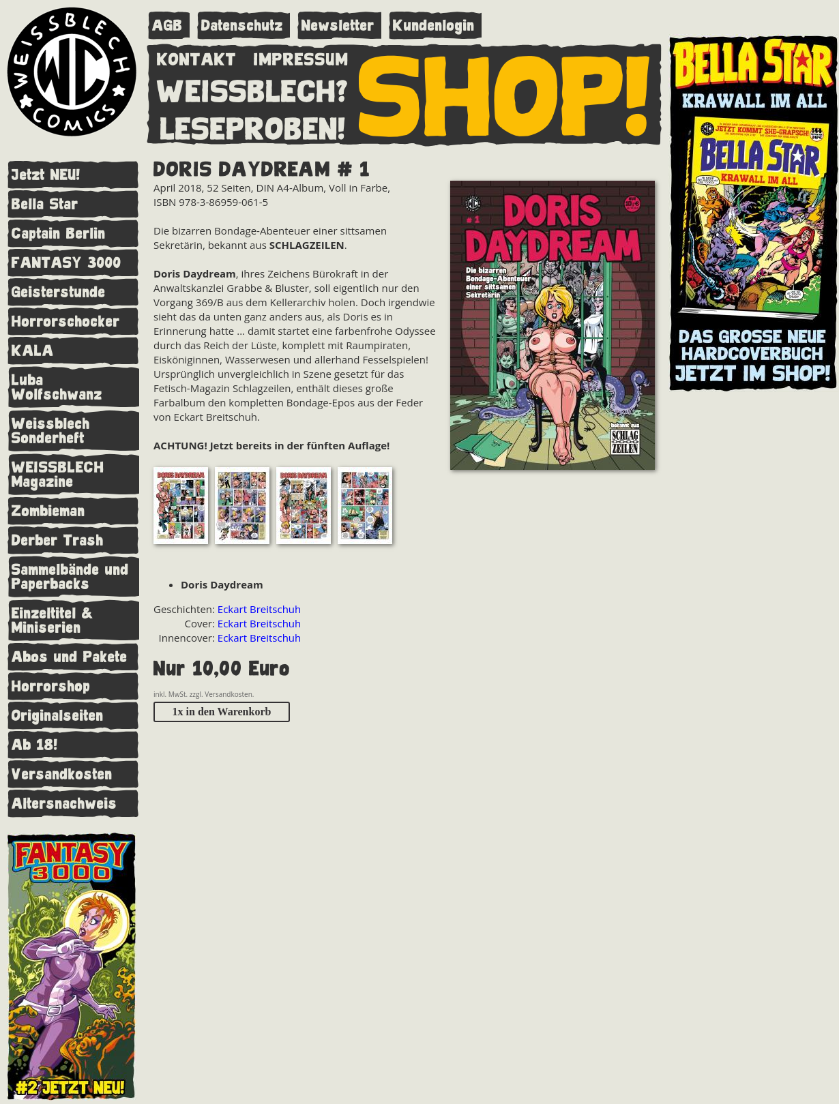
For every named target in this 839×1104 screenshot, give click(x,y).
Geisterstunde (59, 292)
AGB (167, 25)
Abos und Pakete (70, 657)
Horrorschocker (66, 321)
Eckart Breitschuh (259, 609)
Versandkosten (62, 774)
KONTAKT (197, 56)
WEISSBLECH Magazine (58, 474)
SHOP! (505, 93)
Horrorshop (51, 686)
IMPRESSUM (301, 56)
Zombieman (48, 511)
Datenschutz (242, 25)
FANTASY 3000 (66, 263)
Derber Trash (58, 540)
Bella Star (45, 204)
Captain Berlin (59, 233)
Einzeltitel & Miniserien (52, 620)
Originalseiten (58, 715)
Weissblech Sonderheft (51, 431)
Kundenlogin (434, 25)
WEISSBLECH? (253, 88)
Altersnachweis (64, 803)
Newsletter (337, 25)
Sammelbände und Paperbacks (70, 577)
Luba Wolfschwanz (57, 387)
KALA (33, 351)
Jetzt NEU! (46, 175)
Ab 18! (35, 745)
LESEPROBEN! (253, 126)
